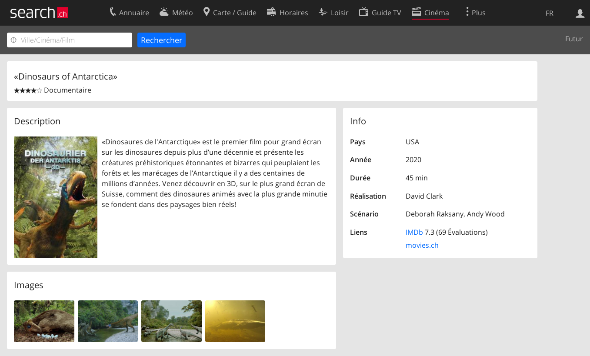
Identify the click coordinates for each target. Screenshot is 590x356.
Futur (574, 38)
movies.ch (422, 245)
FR (549, 13)
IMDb (414, 232)
